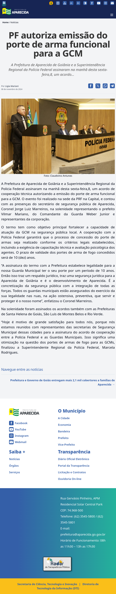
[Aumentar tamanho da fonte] (78, 3)
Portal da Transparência (73, 465)
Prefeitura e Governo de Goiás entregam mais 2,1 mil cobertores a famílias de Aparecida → (62, 382)
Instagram (22, 435)
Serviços (14, 472)
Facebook (21, 423)
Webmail (20, 442)
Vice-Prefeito (66, 444)
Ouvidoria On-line (69, 479)
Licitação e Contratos (72, 472)
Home (5, 22)
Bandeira (64, 431)
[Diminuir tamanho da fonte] (71, 3)
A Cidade (64, 418)
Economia (64, 425)
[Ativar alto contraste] (85, 3)
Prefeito (63, 438)
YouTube (20, 429)
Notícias (14, 22)
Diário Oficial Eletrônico (73, 459)
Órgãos (14, 465)
